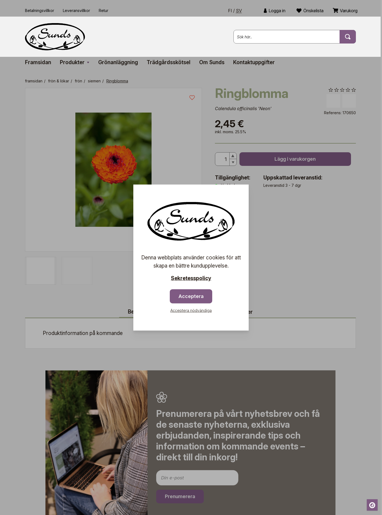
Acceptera (191, 296)
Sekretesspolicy (191, 278)
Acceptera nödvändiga (191, 310)
